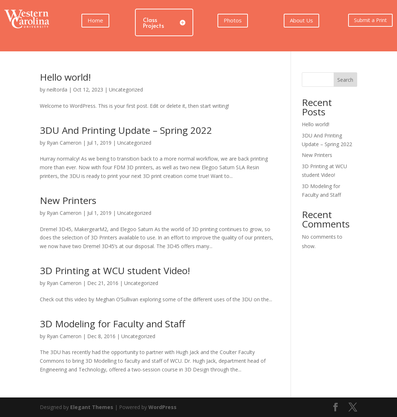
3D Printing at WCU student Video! (115, 270)
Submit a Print (370, 20)
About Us (301, 20)
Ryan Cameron (64, 142)
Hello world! (65, 77)
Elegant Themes (91, 407)
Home (95, 20)
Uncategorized (126, 89)
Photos (233, 20)
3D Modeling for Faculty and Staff (112, 323)
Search (345, 79)
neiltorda (57, 89)
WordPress (162, 407)
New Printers (68, 200)
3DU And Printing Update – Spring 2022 (126, 130)
